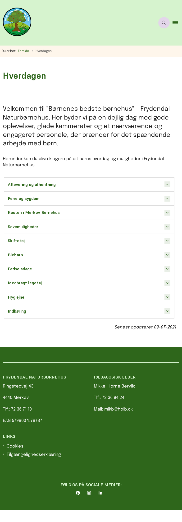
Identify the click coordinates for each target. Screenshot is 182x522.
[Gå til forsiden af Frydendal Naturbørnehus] (15, 23)
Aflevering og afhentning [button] (32, 184)
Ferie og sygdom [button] (23, 198)
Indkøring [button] (17, 311)
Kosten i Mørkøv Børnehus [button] (34, 212)
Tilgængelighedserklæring (34, 466)
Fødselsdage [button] (20, 269)
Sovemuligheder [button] (23, 226)
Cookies (15, 458)
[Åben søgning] (164, 22)
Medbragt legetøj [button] (25, 283)
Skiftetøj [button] (16, 240)
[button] (177, 22)
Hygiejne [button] (16, 297)
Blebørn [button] (15, 255)
